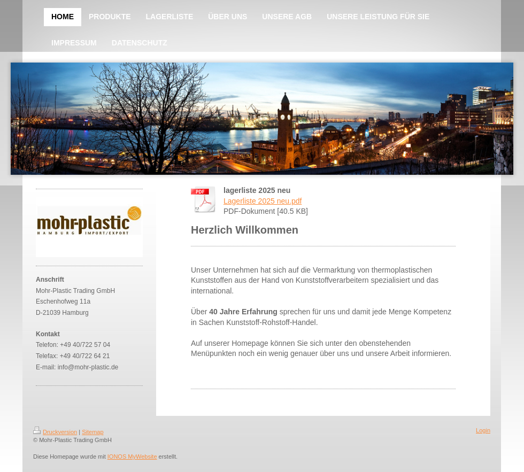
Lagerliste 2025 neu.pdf (263, 201)
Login (483, 430)
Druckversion (55, 432)
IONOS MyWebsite (132, 456)
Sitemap (92, 432)
